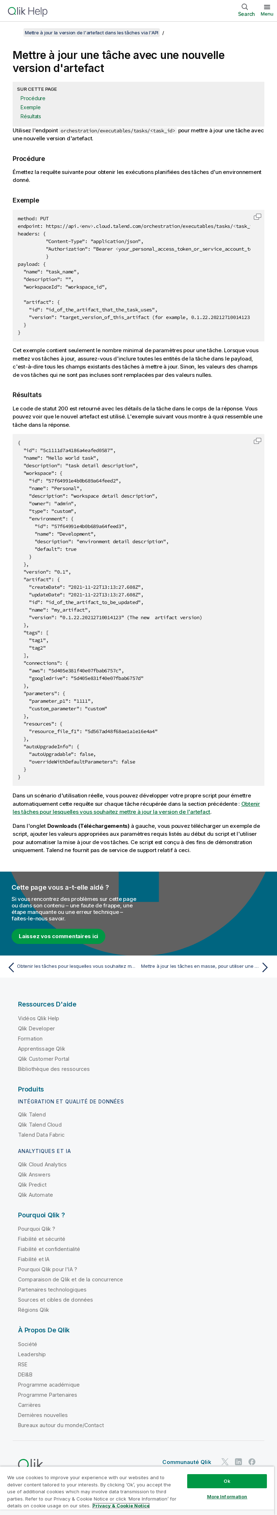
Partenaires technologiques (52, 1289)
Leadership (32, 1354)
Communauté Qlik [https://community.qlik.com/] (186, 1462)
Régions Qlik (33, 1310)
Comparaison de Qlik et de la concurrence (70, 1279)
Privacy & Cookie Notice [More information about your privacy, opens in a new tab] (121, 1505)
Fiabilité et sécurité (41, 1239)
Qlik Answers (34, 1174)
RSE (22, 1364)
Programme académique (49, 1385)
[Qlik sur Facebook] (252, 1462)
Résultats (31, 116)
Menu (267, 14)
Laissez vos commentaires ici (58, 936)
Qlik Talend (32, 1114)
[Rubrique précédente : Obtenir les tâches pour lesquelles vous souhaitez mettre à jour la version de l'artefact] (70, 967)
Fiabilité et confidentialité (49, 1249)
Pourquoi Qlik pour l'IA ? (47, 1269)
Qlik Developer (36, 1028)
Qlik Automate (35, 1195)
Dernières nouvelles (43, 1415)
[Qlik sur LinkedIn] (238, 1462)
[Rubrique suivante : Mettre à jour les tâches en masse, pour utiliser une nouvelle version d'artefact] (206, 967)
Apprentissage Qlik (41, 1049)
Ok (227, 1481)
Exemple (30, 107)
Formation (30, 1038)
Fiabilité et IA (33, 1259)
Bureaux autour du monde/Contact (61, 1425)
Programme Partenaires (47, 1395)
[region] (137, 1490)
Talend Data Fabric (41, 1135)
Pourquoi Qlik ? (36, 1229)
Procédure (33, 98)
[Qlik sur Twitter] (225, 1462)
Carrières (29, 1405)
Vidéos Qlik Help (39, 1018)
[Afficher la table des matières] (14, 32)
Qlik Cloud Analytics (42, 1164)
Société (27, 1344)
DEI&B (25, 1374)
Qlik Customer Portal (43, 1059)
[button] (257, 216)
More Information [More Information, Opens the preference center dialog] (227, 1496)
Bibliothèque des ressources (54, 1069)
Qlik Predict (32, 1185)
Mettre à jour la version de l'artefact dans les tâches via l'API (91, 32)
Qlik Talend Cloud (40, 1125)
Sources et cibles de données (55, 1300)
